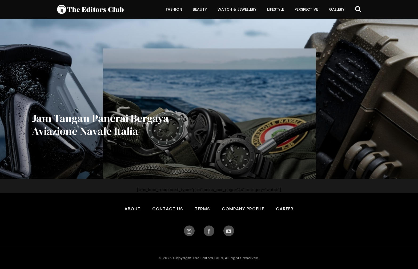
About (132, 209)
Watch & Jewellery (237, 9)
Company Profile (243, 209)
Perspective (306, 9)
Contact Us (167, 209)
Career (285, 209)
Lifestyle (275, 9)
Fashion (174, 9)
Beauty (200, 9)
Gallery (336, 9)
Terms (202, 209)
